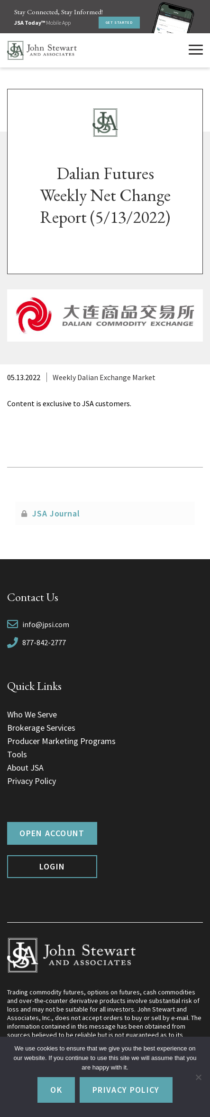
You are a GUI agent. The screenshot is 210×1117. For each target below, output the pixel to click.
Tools (17, 754)
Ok (56, 1089)
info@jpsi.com (45, 624)
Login (52, 866)
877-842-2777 (44, 642)
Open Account (51, 833)
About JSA (25, 767)
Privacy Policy (31, 780)
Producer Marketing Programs (61, 740)
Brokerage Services (41, 727)
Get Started (119, 22)
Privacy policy (126, 1089)
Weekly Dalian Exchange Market (104, 377)
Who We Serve (32, 714)
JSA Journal (56, 513)
